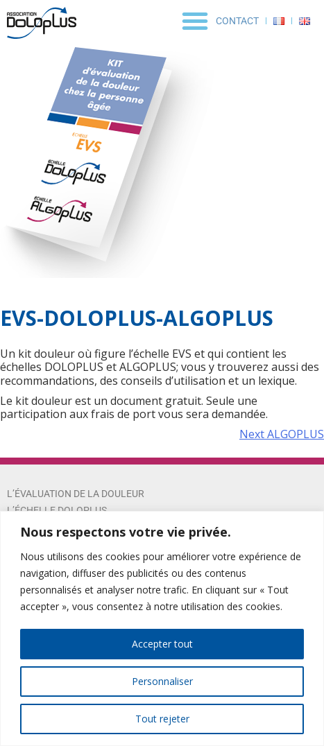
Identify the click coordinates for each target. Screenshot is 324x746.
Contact (237, 20)
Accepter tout (162, 643)
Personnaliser (162, 681)
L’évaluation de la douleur (75, 493)
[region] (162, 628)
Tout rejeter (162, 718)
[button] (195, 21)
